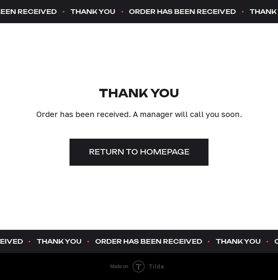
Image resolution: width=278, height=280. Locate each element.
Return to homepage (139, 152)
